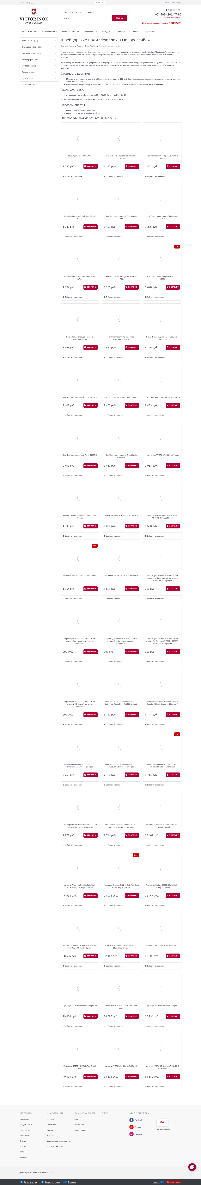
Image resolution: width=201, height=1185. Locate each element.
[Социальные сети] (192, 1167)
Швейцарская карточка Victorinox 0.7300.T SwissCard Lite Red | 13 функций (121, 765)
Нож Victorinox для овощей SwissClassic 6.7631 (121, 278)
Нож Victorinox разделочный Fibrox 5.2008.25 (80, 455)
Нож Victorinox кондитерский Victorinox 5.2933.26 (121, 157)
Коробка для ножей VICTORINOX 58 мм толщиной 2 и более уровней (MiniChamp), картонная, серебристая (162, 578)
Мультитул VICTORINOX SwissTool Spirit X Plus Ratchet (162, 1067)
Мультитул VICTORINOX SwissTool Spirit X (162, 1006)
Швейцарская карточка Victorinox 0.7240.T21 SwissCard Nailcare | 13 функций (162, 765)
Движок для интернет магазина (33, 1172)
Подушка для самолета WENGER (80, 156)
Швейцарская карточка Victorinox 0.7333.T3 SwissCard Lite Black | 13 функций (80, 826)
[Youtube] (131, 1127)
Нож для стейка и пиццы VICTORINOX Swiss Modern (80, 516)
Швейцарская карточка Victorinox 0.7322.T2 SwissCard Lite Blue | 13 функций (80, 765)
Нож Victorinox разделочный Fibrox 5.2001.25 (80, 397)
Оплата (74, 12)
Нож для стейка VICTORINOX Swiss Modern (121, 576)
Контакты (90, 12)
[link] (31, 3)
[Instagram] (131, 1134)
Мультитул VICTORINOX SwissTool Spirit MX (80, 1006)
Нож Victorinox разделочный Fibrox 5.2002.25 (121, 397)
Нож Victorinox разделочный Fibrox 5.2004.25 (162, 397)
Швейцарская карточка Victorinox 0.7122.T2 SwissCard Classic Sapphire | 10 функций (162, 703)
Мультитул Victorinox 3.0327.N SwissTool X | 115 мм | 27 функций (162, 886)
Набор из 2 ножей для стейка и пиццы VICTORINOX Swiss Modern (162, 516)
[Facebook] (131, 1120)
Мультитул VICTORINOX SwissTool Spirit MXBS (121, 1007)
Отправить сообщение (171, 18)
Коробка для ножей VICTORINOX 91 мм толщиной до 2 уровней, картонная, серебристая (79, 641)
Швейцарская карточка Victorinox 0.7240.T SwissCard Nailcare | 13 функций (121, 826)
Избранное (72, 1182)
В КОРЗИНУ (91, 166)
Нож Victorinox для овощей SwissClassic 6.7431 (121, 217)
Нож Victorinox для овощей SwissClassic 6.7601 (162, 217)
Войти (167, 2)
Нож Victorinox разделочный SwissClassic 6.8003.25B (162, 338)
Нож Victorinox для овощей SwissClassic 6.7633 (79, 278)
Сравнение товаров (52, 1182)
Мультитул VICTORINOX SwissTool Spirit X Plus (80, 1067)
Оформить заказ (173, 1182)
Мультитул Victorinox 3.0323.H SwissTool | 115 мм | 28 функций (121, 946)
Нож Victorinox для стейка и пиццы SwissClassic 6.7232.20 (121, 338)
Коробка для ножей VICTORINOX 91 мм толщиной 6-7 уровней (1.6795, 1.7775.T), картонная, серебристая (162, 641)
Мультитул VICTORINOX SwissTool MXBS (162, 945)
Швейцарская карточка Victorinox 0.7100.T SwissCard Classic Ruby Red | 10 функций (121, 703)
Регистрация (176, 2)
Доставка (65, 12)
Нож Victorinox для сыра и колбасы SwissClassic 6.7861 (79, 338)
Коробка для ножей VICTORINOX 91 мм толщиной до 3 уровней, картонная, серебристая (121, 641)
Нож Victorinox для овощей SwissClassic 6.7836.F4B (121, 456)
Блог (82, 12)
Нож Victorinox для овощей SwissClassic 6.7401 (162, 157)
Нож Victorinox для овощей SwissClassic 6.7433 (79, 217)
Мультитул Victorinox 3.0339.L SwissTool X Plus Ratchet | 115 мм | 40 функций (80, 886)
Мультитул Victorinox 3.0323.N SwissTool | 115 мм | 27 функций (162, 826)
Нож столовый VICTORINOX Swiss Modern (162, 455)
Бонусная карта (163, 1129)
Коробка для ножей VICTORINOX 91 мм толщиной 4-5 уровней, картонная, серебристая (79, 704)
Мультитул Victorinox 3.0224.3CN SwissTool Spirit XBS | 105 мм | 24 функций (80, 946)
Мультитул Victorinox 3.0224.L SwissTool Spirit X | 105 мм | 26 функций (121, 886)
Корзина (156, 1182)
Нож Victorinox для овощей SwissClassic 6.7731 (162, 278)
